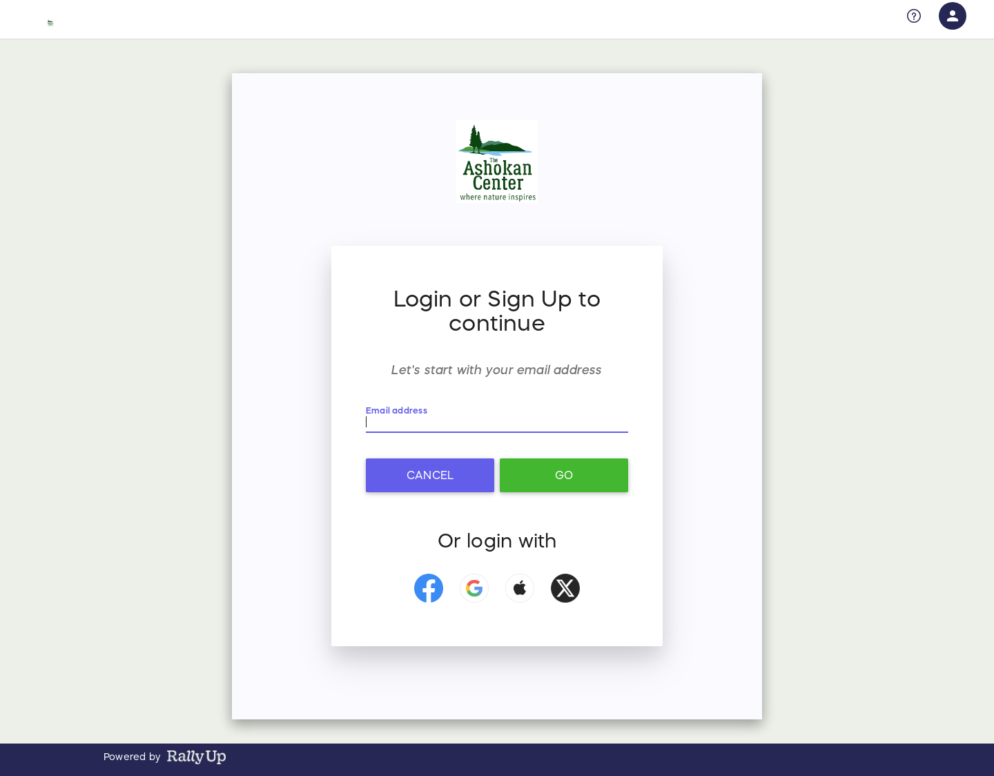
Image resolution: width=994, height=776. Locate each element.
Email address (396, 409)
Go (564, 475)
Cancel (430, 475)
